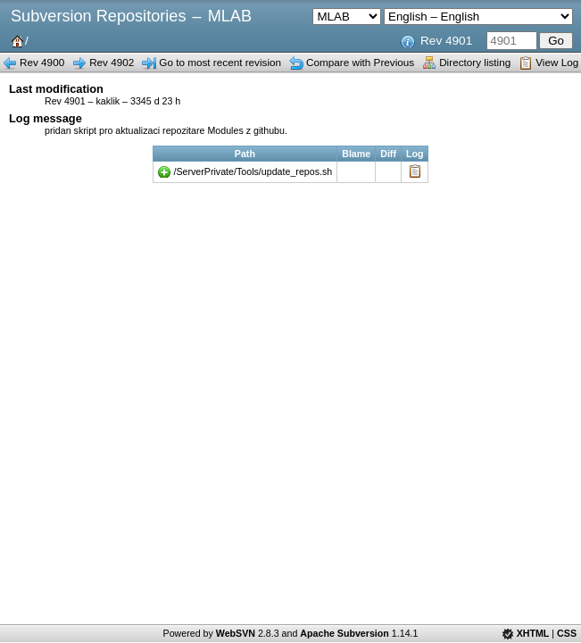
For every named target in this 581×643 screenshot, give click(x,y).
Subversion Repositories (98, 16)
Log (415, 171)
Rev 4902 (111, 62)
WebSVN (235, 633)
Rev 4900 (42, 62)
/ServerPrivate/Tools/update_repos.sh (253, 171)
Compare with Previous (360, 62)
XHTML (533, 633)
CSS (567, 633)
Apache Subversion (344, 633)
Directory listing (474, 62)
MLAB (230, 16)
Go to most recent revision (220, 62)
